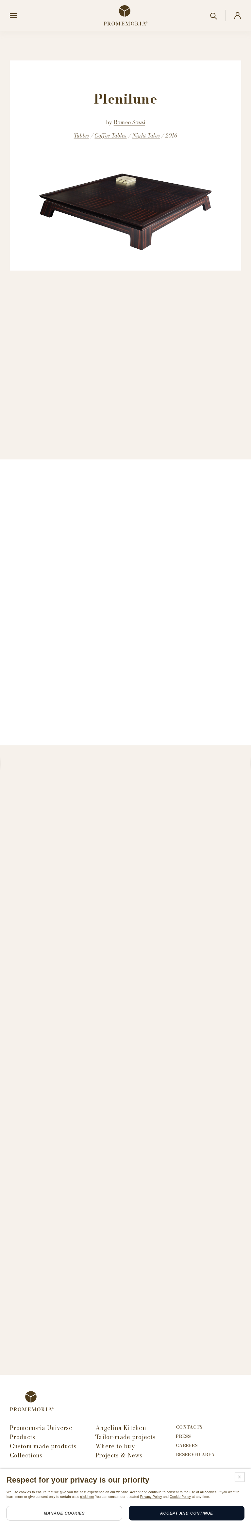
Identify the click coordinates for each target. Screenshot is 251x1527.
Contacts (189, 1427)
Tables (81, 136)
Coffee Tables (110, 136)
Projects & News (118, 1455)
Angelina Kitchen (120, 1428)
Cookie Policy (180, 1497)
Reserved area (195, 1454)
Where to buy (115, 1446)
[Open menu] (13, 16)
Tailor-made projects (125, 1437)
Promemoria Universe (41, 1428)
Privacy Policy (151, 1497)
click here (87, 1497)
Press (183, 1436)
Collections (26, 1455)
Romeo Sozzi (129, 122)
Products (22, 1437)
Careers (187, 1445)
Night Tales (146, 136)
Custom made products (43, 1446)
